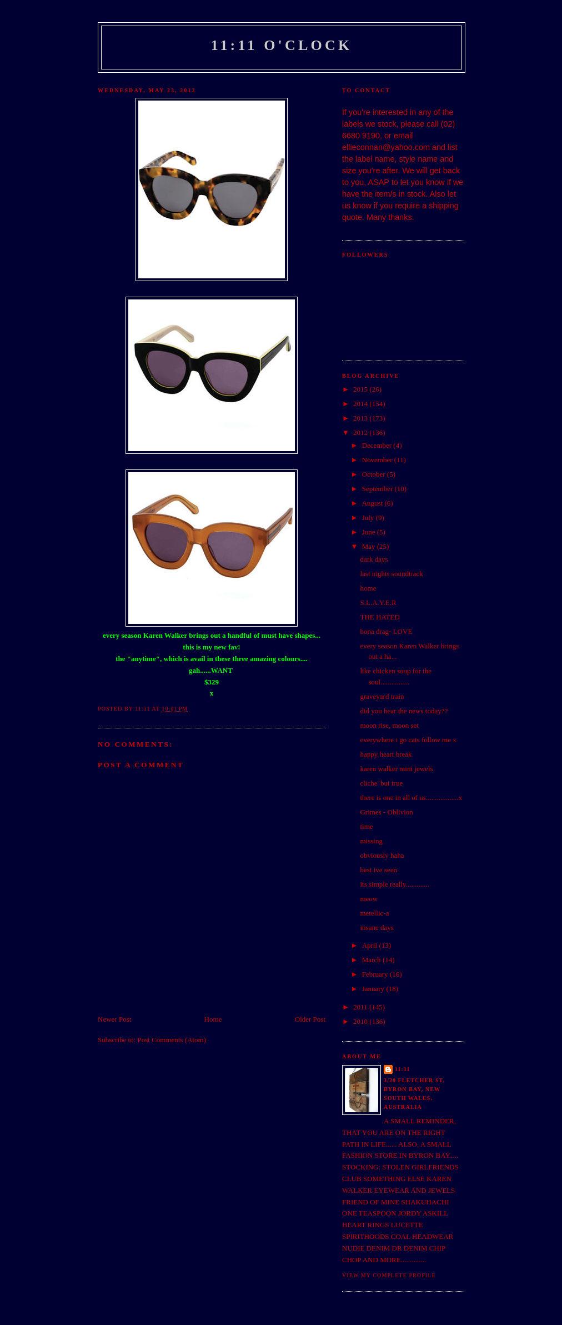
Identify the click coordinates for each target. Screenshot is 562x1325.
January (374, 988)
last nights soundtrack (391, 573)
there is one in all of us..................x (410, 797)
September (378, 488)
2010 (361, 1021)
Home (213, 1019)
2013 (361, 418)
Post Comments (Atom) (172, 1040)
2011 (361, 1007)
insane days (376, 927)
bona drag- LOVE (386, 631)
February (376, 974)
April (370, 945)
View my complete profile (389, 1275)
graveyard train (382, 696)
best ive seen (378, 870)
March (372, 960)
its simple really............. (394, 884)
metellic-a (374, 913)
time (366, 826)
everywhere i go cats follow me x (408, 740)
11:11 (402, 1069)
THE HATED (379, 617)
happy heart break (386, 754)
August (373, 503)
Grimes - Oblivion (386, 812)
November (378, 460)
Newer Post (114, 1019)
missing (371, 841)
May (369, 546)
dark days (374, 559)
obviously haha (382, 855)
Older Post (310, 1019)
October (374, 474)
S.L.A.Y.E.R (378, 602)
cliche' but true (381, 783)
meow (369, 898)
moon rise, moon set (389, 725)
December (378, 445)
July (369, 517)
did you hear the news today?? (404, 711)
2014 (361, 403)
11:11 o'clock (282, 45)
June (369, 532)
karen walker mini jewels (396, 768)
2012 (361, 432)
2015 (361, 389)
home (368, 588)
